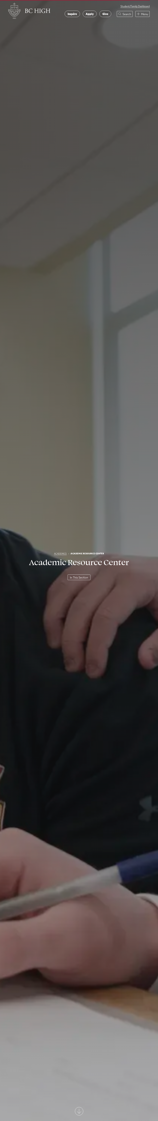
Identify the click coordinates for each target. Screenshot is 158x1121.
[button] (125, 14)
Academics (60, 553)
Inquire (72, 14)
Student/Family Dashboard (135, 6)
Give (105, 14)
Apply (90, 14)
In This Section (79, 577)
